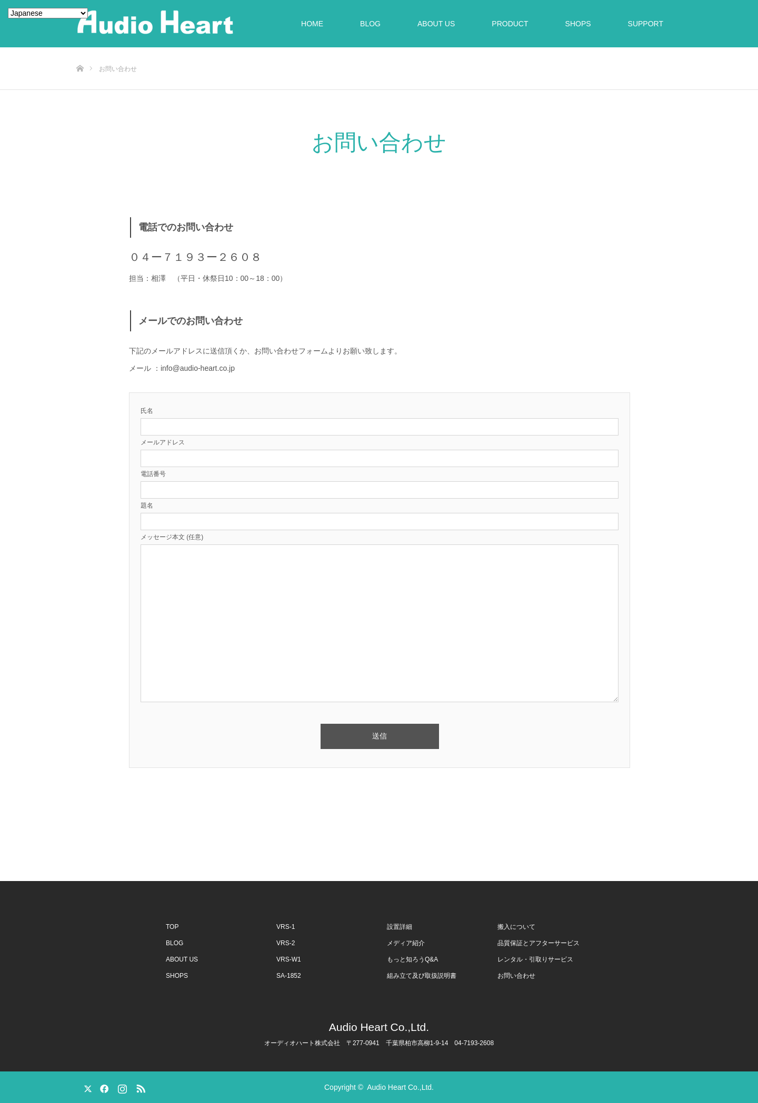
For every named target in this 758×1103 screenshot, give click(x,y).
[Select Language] (48, 13)
